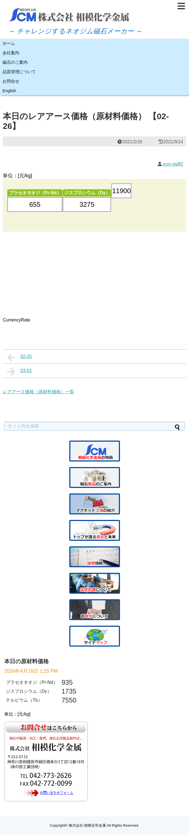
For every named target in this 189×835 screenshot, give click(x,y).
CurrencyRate (16, 320)
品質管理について (19, 71)
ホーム (9, 43)
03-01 (19, 371)
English (9, 90)
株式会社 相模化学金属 (87, 825)
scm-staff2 (173, 164)
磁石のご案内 (15, 62)
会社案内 (11, 52)
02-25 (19, 357)
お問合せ (11, 81)
